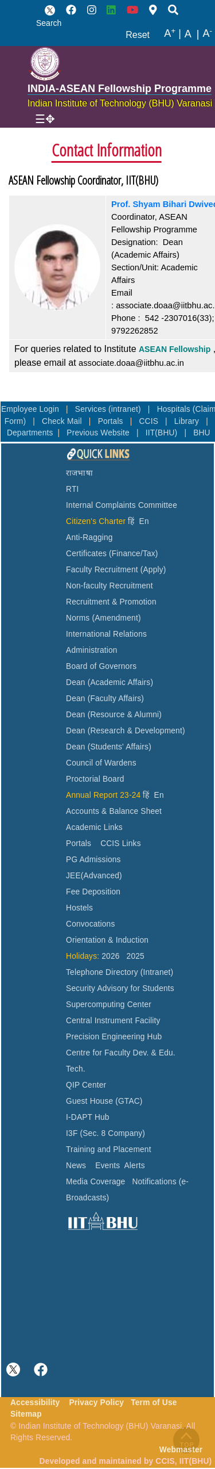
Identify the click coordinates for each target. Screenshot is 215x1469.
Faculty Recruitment (102, 569)
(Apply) (153, 569)
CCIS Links (120, 843)
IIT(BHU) (163, 433)
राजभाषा (79, 473)
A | (172, 34)
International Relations (106, 634)
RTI (72, 489)
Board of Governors (101, 666)
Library (187, 421)
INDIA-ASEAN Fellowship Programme (120, 88)
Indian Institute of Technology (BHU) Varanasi (120, 103)
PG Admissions (93, 859)
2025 (135, 956)
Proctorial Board (95, 779)
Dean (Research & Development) (125, 730)
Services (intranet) (109, 409)
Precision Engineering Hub (114, 1036)
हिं (131, 521)
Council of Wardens (101, 763)
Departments (30, 433)
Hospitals (175, 409)
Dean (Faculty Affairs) (105, 698)
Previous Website (99, 433)
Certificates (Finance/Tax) (112, 553)
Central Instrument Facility (113, 1020)
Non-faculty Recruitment (109, 586)
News (76, 1165)
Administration (92, 650)
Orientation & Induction (107, 940)
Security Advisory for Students (120, 988)
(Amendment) (116, 618)
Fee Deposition (93, 891)
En (144, 521)
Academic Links (94, 827)
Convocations (90, 924)
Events (107, 1165)
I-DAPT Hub (88, 1117)
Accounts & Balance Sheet (114, 811)
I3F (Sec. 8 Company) (105, 1133)
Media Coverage (95, 1181)
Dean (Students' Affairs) (108, 747)
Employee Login (31, 409)
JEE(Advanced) (94, 875)
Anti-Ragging (89, 537)
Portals (112, 421)
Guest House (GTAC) (104, 1101)
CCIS (150, 421)
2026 (110, 956)
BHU (201, 433)
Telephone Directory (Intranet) (119, 972)
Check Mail (63, 421)
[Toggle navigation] (45, 119)
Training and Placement (108, 1149)
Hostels (79, 908)
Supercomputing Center (108, 1004)
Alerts (134, 1165)
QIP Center (86, 1085)
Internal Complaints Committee (121, 505)
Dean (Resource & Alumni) (114, 714)
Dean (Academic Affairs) (109, 682)
